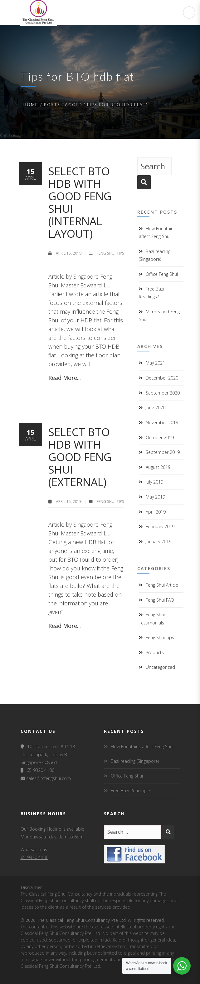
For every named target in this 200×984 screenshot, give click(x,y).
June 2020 (155, 407)
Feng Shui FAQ (160, 600)
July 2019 (154, 482)
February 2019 (160, 526)
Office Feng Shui (162, 274)
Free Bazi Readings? (130, 790)
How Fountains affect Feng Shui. (142, 746)
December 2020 (162, 378)
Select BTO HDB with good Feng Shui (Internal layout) (80, 202)
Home (30, 104)
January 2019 (158, 541)
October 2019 (160, 437)
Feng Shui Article (162, 585)
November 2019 (162, 422)
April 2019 (156, 512)
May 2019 (155, 497)
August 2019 (158, 467)
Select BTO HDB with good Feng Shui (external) (80, 457)
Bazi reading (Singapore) (135, 761)
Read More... (64, 377)
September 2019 (163, 452)
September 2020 (163, 393)
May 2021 (155, 363)
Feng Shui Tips (110, 253)
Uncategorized (160, 667)
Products (155, 652)
